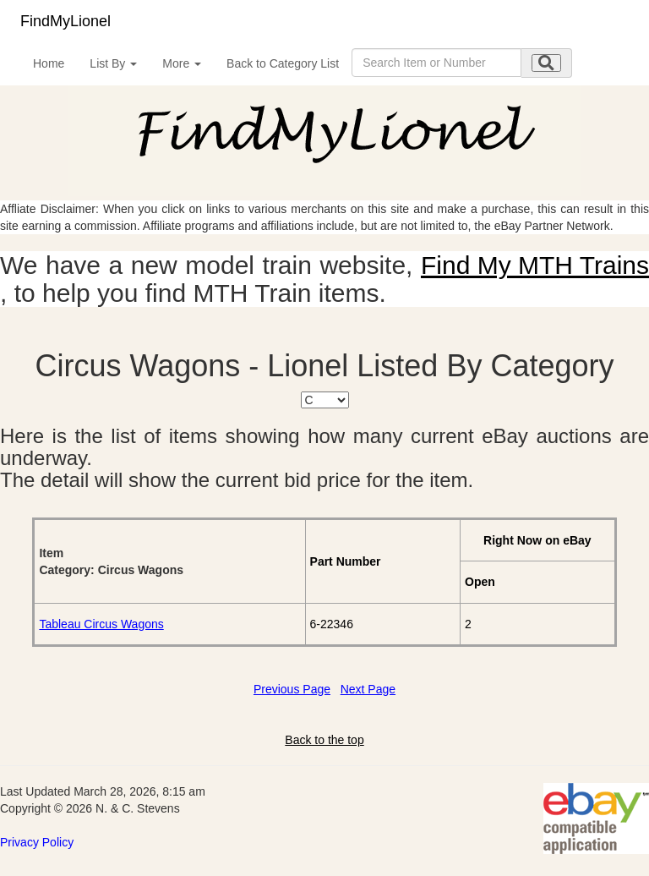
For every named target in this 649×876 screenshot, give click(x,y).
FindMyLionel (65, 21)
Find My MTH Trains (535, 265)
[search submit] (546, 63)
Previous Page (292, 689)
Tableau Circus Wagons (101, 624)
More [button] (181, 63)
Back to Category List (282, 63)
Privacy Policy (37, 842)
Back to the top (324, 740)
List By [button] (113, 63)
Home (48, 63)
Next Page (368, 689)
